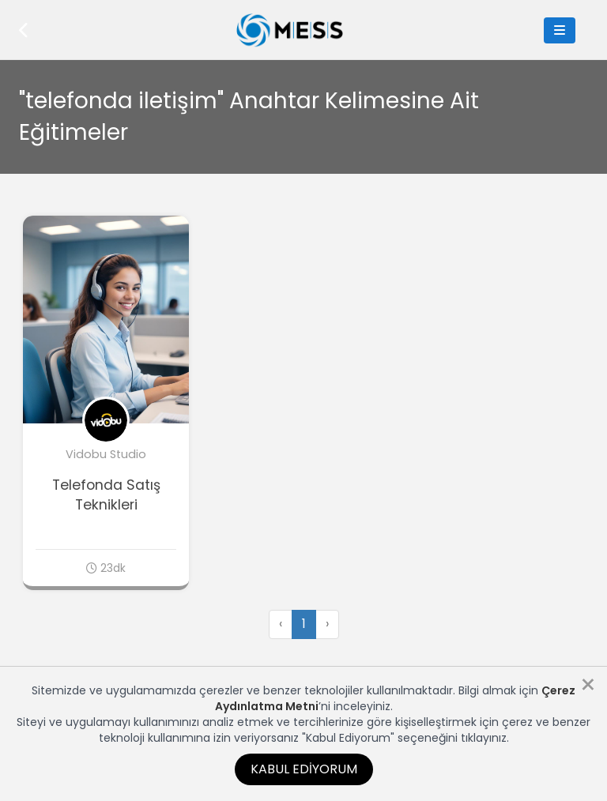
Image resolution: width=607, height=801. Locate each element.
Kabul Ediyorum (304, 769)
